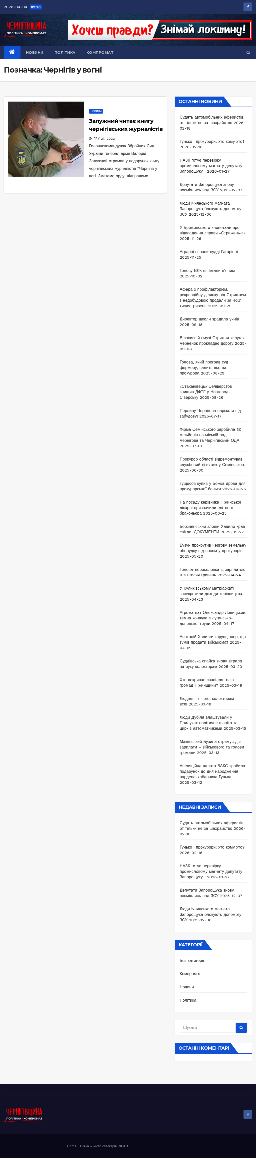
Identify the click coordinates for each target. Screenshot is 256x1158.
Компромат (100, 52)
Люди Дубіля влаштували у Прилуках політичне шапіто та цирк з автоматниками (209, 723)
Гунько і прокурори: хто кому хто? (212, 141)
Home (71, 1146)
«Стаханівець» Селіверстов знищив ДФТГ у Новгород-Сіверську (206, 392)
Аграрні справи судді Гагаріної (209, 251)
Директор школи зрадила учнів (209, 319)
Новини (35, 52)
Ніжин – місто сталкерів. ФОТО (104, 1146)
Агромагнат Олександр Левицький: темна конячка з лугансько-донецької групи (213, 618)
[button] (248, 52)
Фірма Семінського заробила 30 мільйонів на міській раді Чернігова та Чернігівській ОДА (211, 435)
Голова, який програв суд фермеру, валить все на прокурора (204, 367)
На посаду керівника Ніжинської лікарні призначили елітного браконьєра (210, 508)
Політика (65, 52)
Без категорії (192, 960)
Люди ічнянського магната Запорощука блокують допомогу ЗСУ (211, 209)
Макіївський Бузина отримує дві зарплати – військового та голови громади (212, 747)
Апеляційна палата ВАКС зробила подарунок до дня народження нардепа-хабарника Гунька (212, 771)
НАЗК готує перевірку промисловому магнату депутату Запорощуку (211, 166)
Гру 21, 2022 (104, 138)
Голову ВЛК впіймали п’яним (207, 270)
